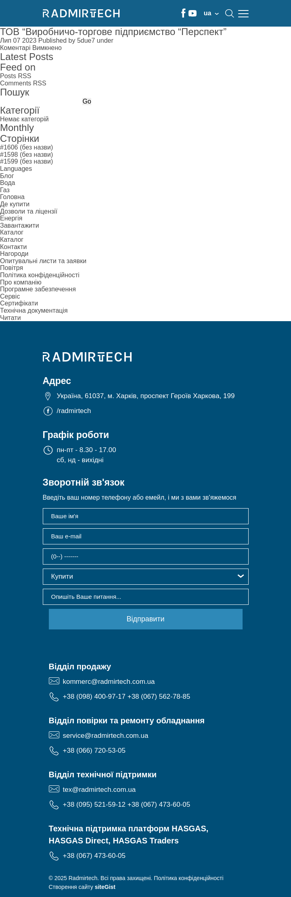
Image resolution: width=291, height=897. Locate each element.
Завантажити (19, 225)
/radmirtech (74, 411)
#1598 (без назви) (26, 154)
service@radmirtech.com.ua (106, 735)
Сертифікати (19, 303)
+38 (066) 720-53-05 (94, 750)
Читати (10, 317)
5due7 (86, 40)
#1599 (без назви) (26, 161)
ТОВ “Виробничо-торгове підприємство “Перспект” (113, 31)
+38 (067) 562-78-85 (159, 696)
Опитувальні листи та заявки (43, 260)
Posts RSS (15, 76)
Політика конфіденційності (40, 275)
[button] (146, 577)
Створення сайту (82, 887)
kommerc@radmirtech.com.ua (109, 681)
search (229, 13)
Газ (5, 190)
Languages (16, 168)
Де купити (14, 204)
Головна (12, 196)
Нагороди (14, 253)
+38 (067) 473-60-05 (159, 804)
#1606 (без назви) (26, 147)
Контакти (13, 246)
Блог (7, 175)
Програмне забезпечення (38, 289)
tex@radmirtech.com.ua (99, 789)
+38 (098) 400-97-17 (94, 696)
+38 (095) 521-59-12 (94, 804)
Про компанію (21, 282)
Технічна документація (34, 310)
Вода (7, 182)
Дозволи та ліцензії (28, 211)
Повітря (11, 267)
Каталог (11, 232)
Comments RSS (23, 83)
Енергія (11, 218)
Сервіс (10, 296)
